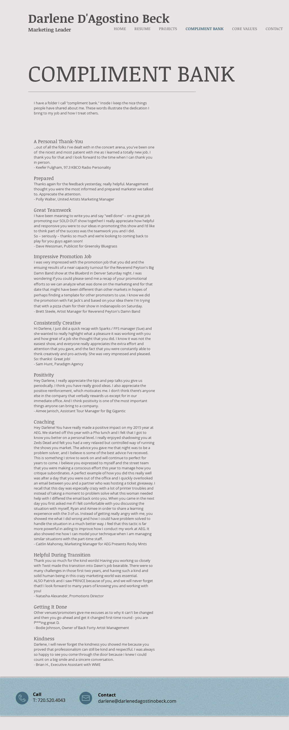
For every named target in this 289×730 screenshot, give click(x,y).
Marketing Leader (49, 29)
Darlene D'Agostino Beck (99, 18)
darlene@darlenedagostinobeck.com (137, 701)
